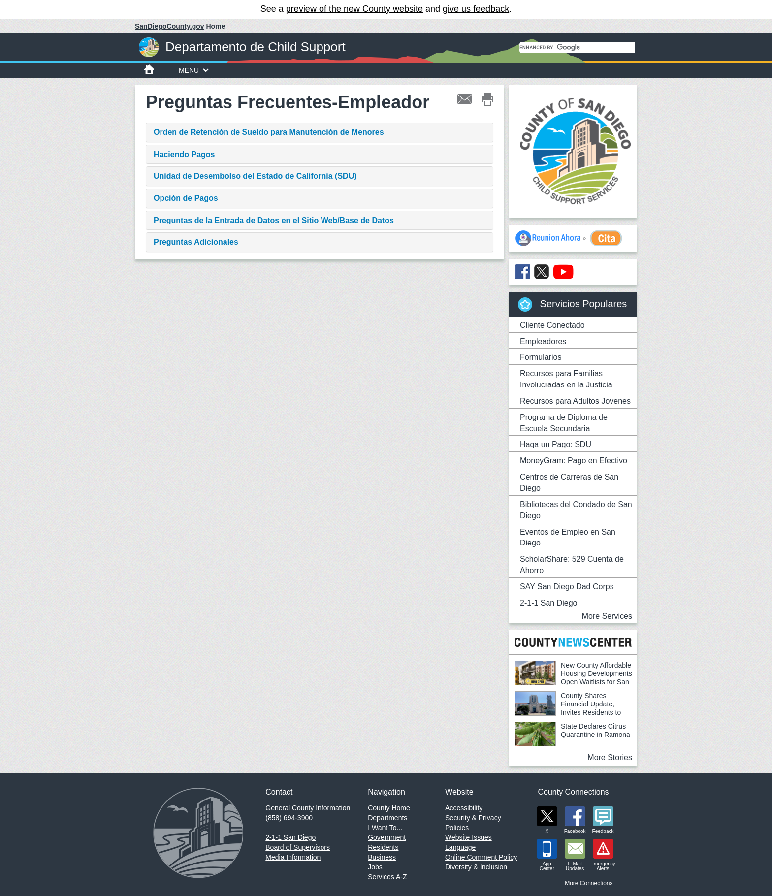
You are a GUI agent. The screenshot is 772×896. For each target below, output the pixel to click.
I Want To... (385, 828)
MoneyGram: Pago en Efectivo (573, 460)
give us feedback (476, 9)
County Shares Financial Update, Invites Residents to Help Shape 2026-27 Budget (568, 708)
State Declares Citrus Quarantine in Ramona (595, 730)
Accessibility (463, 808)
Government (387, 837)
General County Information (307, 808)
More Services (607, 616)
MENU (194, 70)
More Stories (609, 757)
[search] (577, 47)
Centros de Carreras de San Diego (569, 482)
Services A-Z (387, 877)
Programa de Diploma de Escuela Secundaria (564, 423)
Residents (383, 847)
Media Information (293, 857)
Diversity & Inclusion (476, 867)
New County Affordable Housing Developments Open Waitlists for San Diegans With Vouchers (573, 677)
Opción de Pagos (186, 198)
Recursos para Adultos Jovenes (575, 401)
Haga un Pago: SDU (555, 444)
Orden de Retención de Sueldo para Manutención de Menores (269, 132)
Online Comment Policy (481, 857)
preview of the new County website (354, 9)
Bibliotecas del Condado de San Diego (576, 510)
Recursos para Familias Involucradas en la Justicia (566, 379)
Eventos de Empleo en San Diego (567, 537)
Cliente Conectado (552, 325)
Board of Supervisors (297, 847)
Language (460, 847)
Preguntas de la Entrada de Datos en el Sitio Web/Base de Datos (274, 220)
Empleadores (543, 341)
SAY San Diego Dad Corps (567, 586)
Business (382, 857)
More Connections (588, 883)
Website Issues (468, 837)
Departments (387, 818)
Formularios (540, 357)
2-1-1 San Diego (549, 603)
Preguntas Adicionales (196, 242)
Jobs (375, 867)
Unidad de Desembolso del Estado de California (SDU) (255, 176)
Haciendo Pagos (184, 154)
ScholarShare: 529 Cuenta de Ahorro (572, 565)
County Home (389, 808)
